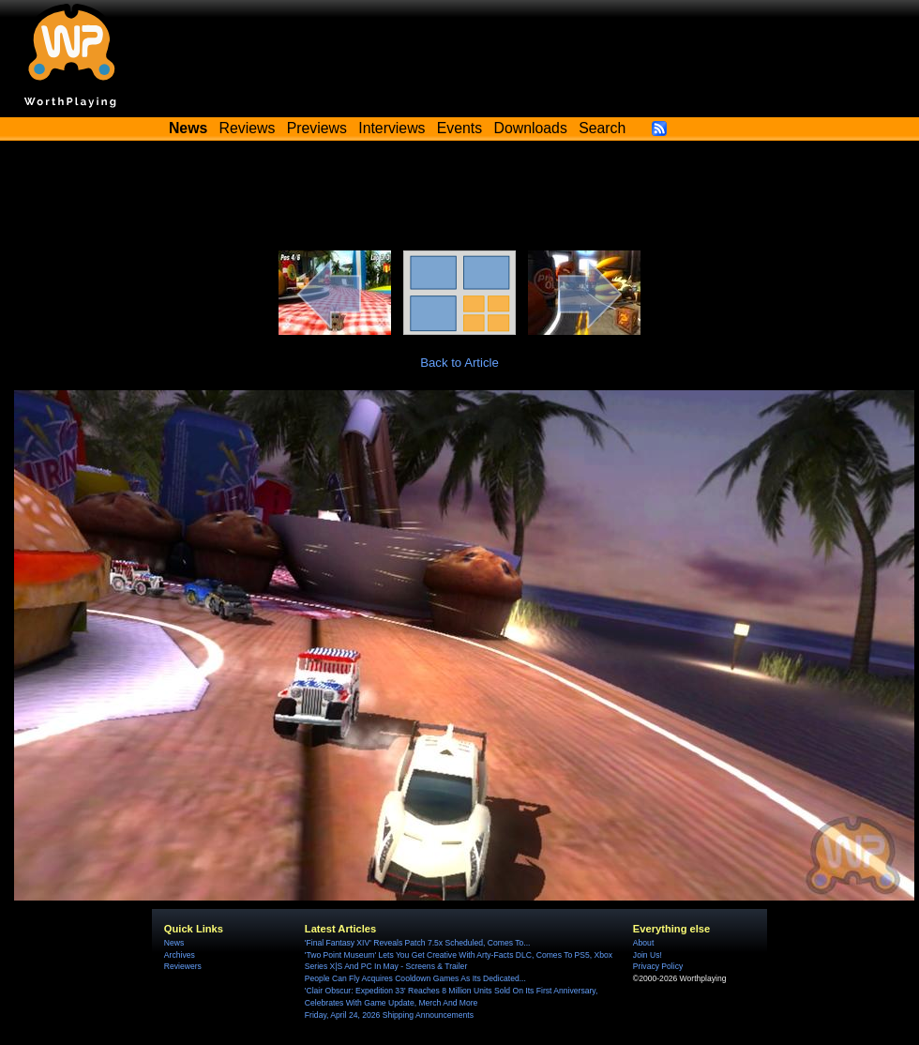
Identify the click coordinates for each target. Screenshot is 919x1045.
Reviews (247, 128)
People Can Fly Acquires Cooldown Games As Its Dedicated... (415, 978)
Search (602, 128)
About (643, 942)
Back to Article (459, 363)
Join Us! (647, 955)
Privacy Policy (658, 966)
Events (459, 128)
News (174, 942)
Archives (179, 955)
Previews (317, 128)
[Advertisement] (459, 199)
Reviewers (183, 966)
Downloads (530, 128)
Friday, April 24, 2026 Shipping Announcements (389, 1015)
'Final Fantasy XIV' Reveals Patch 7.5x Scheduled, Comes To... (418, 942)
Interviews (391, 128)
